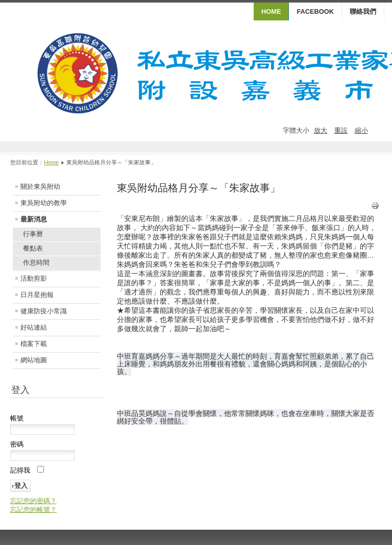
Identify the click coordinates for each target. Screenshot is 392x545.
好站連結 (33, 327)
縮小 (361, 130)
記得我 (20, 470)
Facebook (315, 11)
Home (51, 162)
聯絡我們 (363, 11)
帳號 (16, 418)
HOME (271, 11)
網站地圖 (33, 360)
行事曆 (33, 234)
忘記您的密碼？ (33, 501)
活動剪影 (33, 278)
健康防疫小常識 (43, 311)
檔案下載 (33, 344)
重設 (341, 130)
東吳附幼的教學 (43, 203)
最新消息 (33, 219)
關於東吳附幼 (40, 186)
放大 (320, 130)
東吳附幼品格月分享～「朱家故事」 (198, 188)
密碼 (16, 444)
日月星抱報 (37, 295)
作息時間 (36, 262)
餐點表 (33, 248)
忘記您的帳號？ (33, 509)
